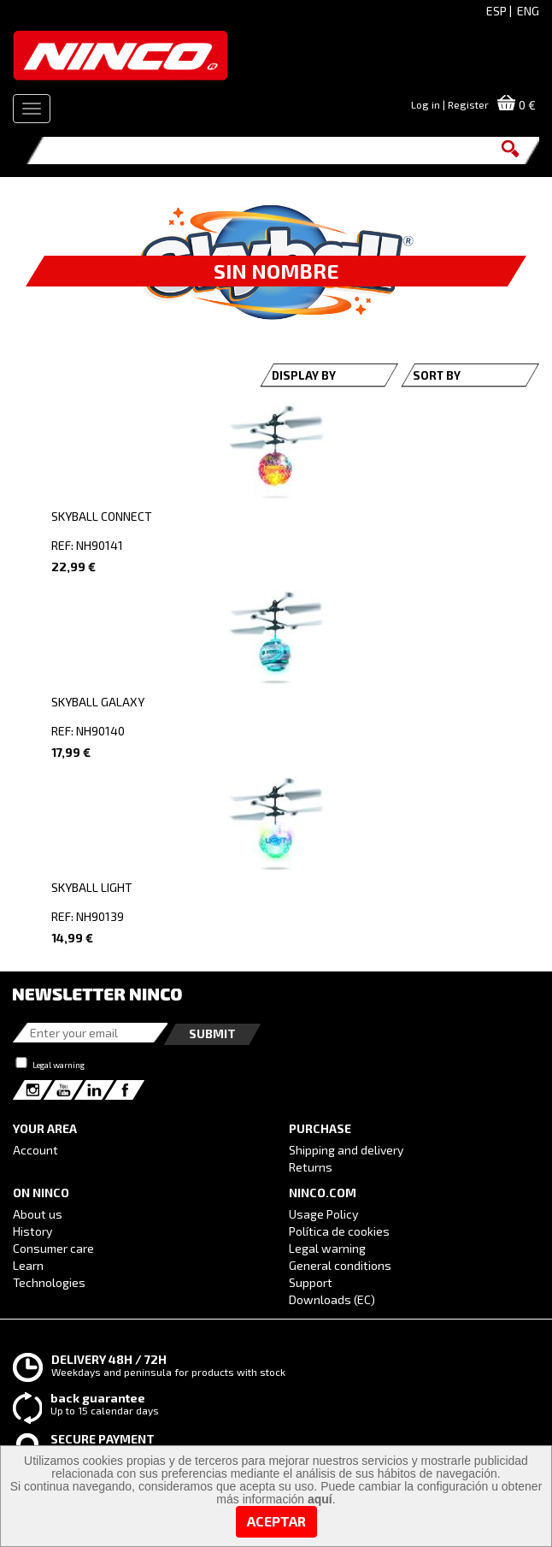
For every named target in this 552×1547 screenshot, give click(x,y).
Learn (28, 1265)
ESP (496, 10)
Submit (212, 1033)
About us (37, 1214)
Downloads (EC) (332, 1299)
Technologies (49, 1282)
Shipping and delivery (346, 1150)
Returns (310, 1167)
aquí (320, 1499)
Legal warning (58, 1065)
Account (35, 1150)
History (32, 1231)
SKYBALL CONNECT (101, 516)
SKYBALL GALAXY (97, 701)
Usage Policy (323, 1214)
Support (310, 1282)
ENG (528, 10)
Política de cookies (339, 1231)
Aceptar (276, 1521)
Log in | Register (450, 104)
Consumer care (53, 1248)
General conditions (340, 1265)
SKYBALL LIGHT (91, 887)
